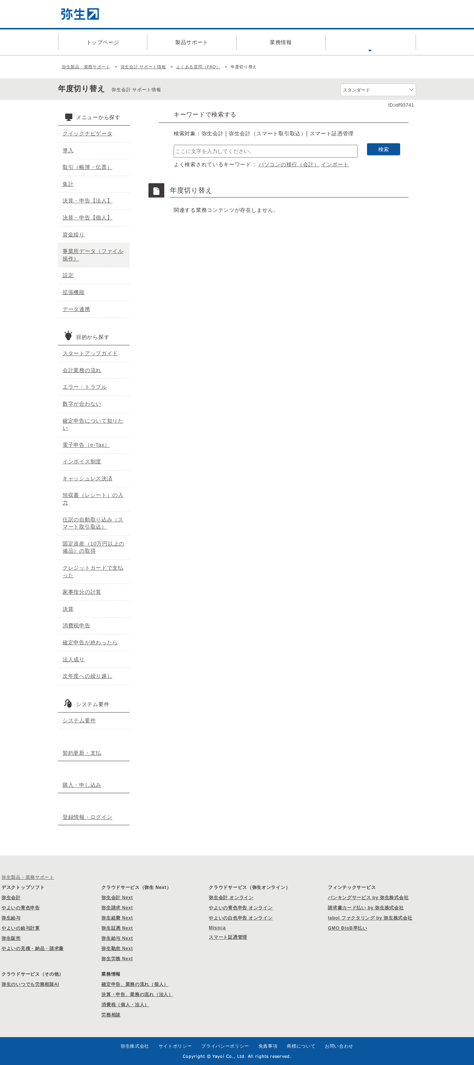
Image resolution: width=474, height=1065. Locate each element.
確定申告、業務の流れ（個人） (134, 984)
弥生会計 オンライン (231, 897)
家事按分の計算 (82, 592)
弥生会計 (11, 897)
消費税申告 (76, 625)
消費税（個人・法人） (125, 1004)
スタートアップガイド (90, 353)
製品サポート (191, 42)
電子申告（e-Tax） (86, 445)
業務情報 (281, 42)
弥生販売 (11, 938)
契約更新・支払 (82, 753)
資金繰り (74, 234)
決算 (68, 609)
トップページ (102, 42)
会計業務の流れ (82, 370)
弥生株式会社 (135, 1046)
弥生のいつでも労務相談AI (30, 984)
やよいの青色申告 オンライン (240, 907)
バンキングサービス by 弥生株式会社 (368, 897)
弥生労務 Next (117, 958)
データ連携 (76, 309)
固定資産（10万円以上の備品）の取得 (93, 547)
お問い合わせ (339, 1046)
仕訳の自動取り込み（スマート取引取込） (93, 523)
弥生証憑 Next (117, 928)
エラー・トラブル (85, 387)
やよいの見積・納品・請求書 (33, 948)
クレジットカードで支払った (93, 571)
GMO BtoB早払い (347, 928)
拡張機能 (74, 292)
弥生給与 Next (117, 938)
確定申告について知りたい (93, 424)
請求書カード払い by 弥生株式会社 (366, 907)
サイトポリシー (175, 1046)
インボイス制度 (82, 461)
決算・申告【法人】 (87, 201)
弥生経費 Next (117, 918)
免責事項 (268, 1046)
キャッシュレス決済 (87, 478)
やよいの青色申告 (21, 907)
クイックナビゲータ (87, 133)
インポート (335, 164)
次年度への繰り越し (87, 676)
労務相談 (111, 1014)
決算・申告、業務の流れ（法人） (137, 994)
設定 (68, 275)
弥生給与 (11, 918)
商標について (301, 1046)
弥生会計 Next (117, 897)
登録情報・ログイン (87, 817)
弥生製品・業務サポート (86, 66)
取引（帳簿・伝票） (87, 167)
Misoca (217, 927)
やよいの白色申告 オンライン (240, 918)
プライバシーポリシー (225, 1046)
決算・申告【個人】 (87, 218)
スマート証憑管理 (228, 937)
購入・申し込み (82, 785)
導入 (68, 150)
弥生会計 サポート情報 (143, 66)
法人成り (74, 659)
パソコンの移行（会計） (289, 164)
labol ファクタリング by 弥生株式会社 (370, 918)
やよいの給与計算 (21, 928)
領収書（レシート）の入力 (93, 499)
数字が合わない (82, 404)
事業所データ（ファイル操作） (93, 255)
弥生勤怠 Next (117, 948)
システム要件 (79, 720)
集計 (68, 184)
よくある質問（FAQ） (370, 42)
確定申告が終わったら (90, 642)
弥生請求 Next (117, 907)
